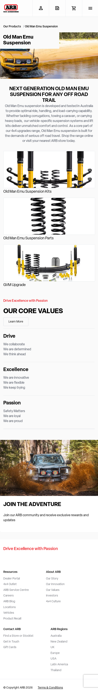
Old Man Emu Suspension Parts (28, 238)
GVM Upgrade (14, 285)
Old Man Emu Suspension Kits (27, 192)
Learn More (15, 321)
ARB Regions (59, 629)
